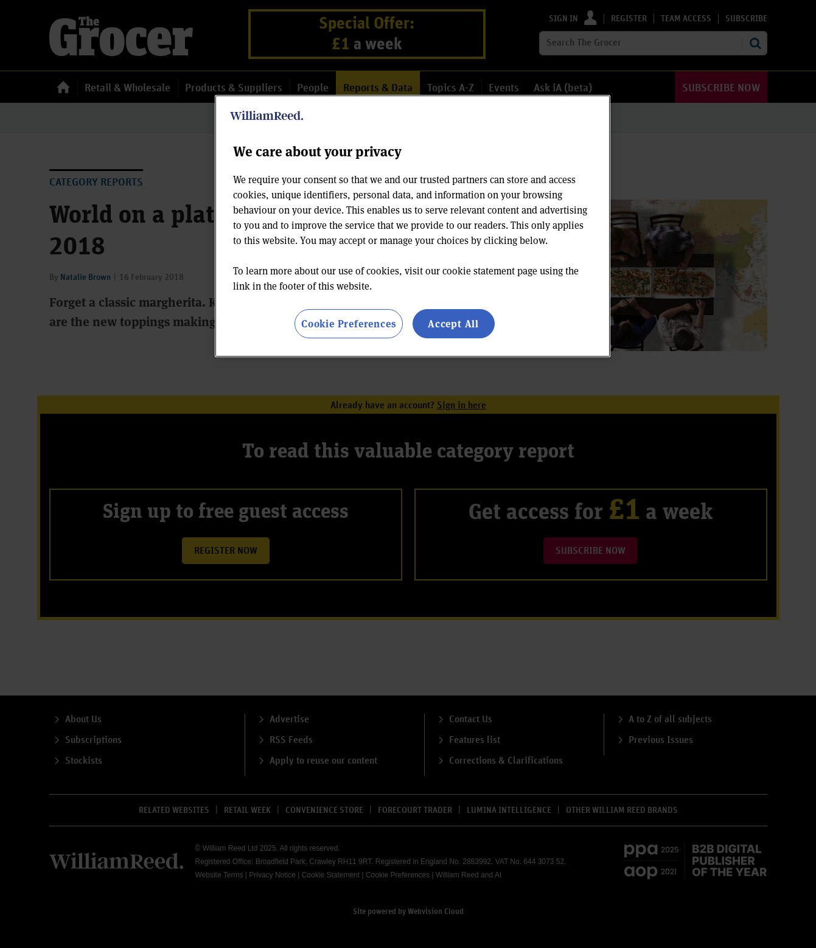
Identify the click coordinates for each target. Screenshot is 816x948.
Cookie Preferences (348, 323)
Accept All (453, 323)
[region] (412, 226)
